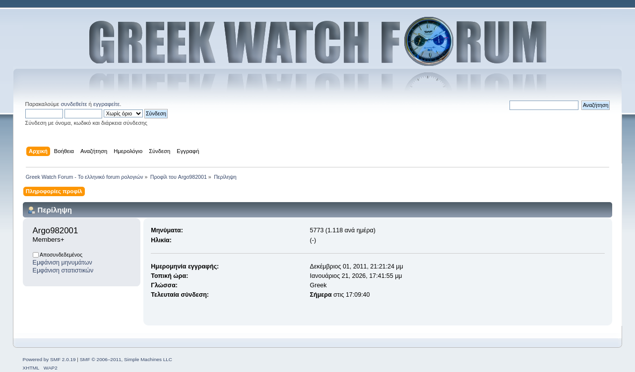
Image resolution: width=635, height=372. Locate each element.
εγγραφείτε (106, 104)
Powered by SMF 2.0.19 (49, 359)
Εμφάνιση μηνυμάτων (62, 262)
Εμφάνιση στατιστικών (63, 270)
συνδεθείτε (74, 104)
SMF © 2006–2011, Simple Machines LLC (126, 359)
